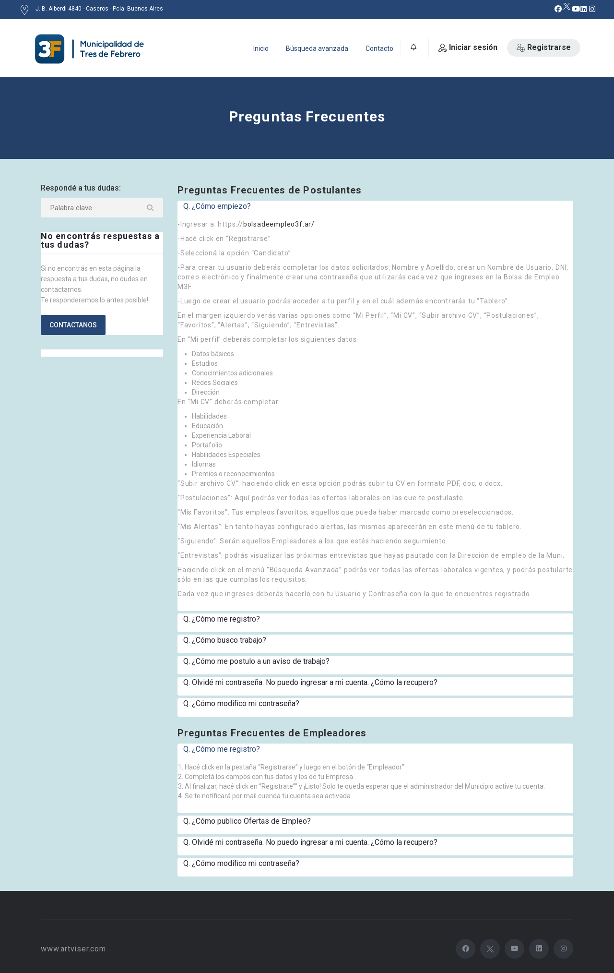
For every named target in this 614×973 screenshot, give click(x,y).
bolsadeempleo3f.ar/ (279, 224)
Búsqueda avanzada (317, 48)
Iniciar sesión (467, 47)
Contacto (379, 48)
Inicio (261, 48)
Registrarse (544, 47)
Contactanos (73, 325)
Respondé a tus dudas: (81, 187)
